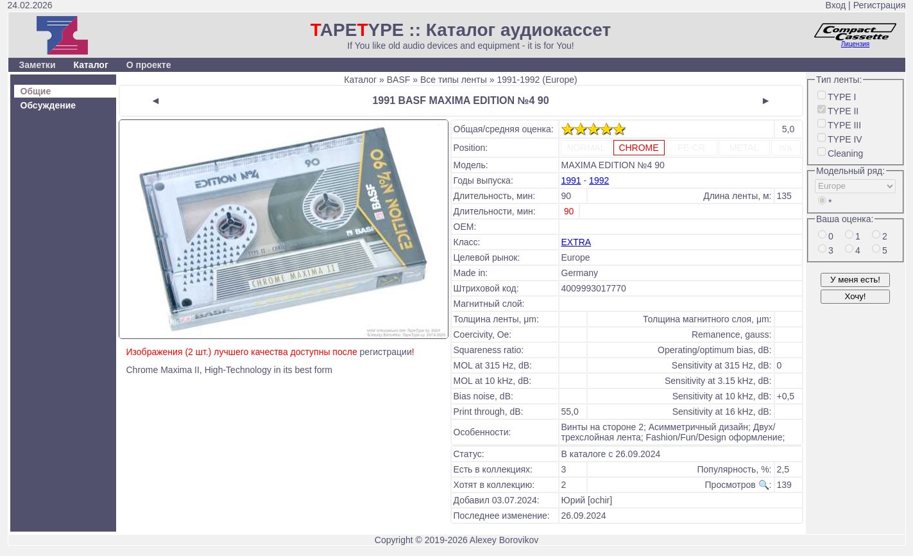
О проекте (148, 65)
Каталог (90, 65)
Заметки (37, 65)
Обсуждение (48, 105)
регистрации (386, 352)
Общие (36, 91)
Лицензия (855, 44)
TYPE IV (845, 139)
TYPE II (843, 111)
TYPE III (844, 125)
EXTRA (576, 242)
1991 (571, 180)
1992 (599, 180)
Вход (836, 5)
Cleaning (845, 153)
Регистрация (879, 5)
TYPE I (842, 97)
